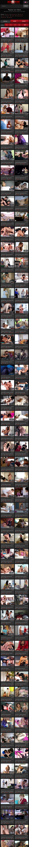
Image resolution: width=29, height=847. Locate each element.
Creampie (9, 102)
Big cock (8, 470)
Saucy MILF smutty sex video (7, 392)
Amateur (4, 56)
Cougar (26, 56)
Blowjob (18, 71)
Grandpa (23, 163)
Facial (3, 501)
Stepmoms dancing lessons (7, 254)
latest (14, 21)
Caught (23, 133)
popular (5, 21)
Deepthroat (9, 271)
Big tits (6, 71)
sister (8, 16)
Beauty (10, 41)
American (4, 179)
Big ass (8, 87)
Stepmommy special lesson (7, 101)
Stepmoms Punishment (6, 714)
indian (3, 16)
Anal (17, 56)
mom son (21, 14)
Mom (3, 363)
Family (22, 41)
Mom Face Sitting (5, 668)
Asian (6, 41)
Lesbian (23, 301)
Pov (23, 823)
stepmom (4, 17)
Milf (20, 823)
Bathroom (9, 700)
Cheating (23, 393)
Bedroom (4, 240)
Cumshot (22, 102)
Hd (26, 41)
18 (2, 41)
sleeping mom (19, 16)
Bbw (8, 547)
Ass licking (22, 87)
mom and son (14, 14)
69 (16, 516)
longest (24, 21)
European (7, 409)
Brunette (11, 71)
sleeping (10, 17)
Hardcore (24, 439)
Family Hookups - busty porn (7, 239)
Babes (9, 639)
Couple (17, 41)
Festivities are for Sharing (6, 116)
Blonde (21, 56)
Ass (17, 87)
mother (12, 16)
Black (8, 654)
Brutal (8, 56)
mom (7, 14)
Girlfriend (4, 531)
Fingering (18, 301)
